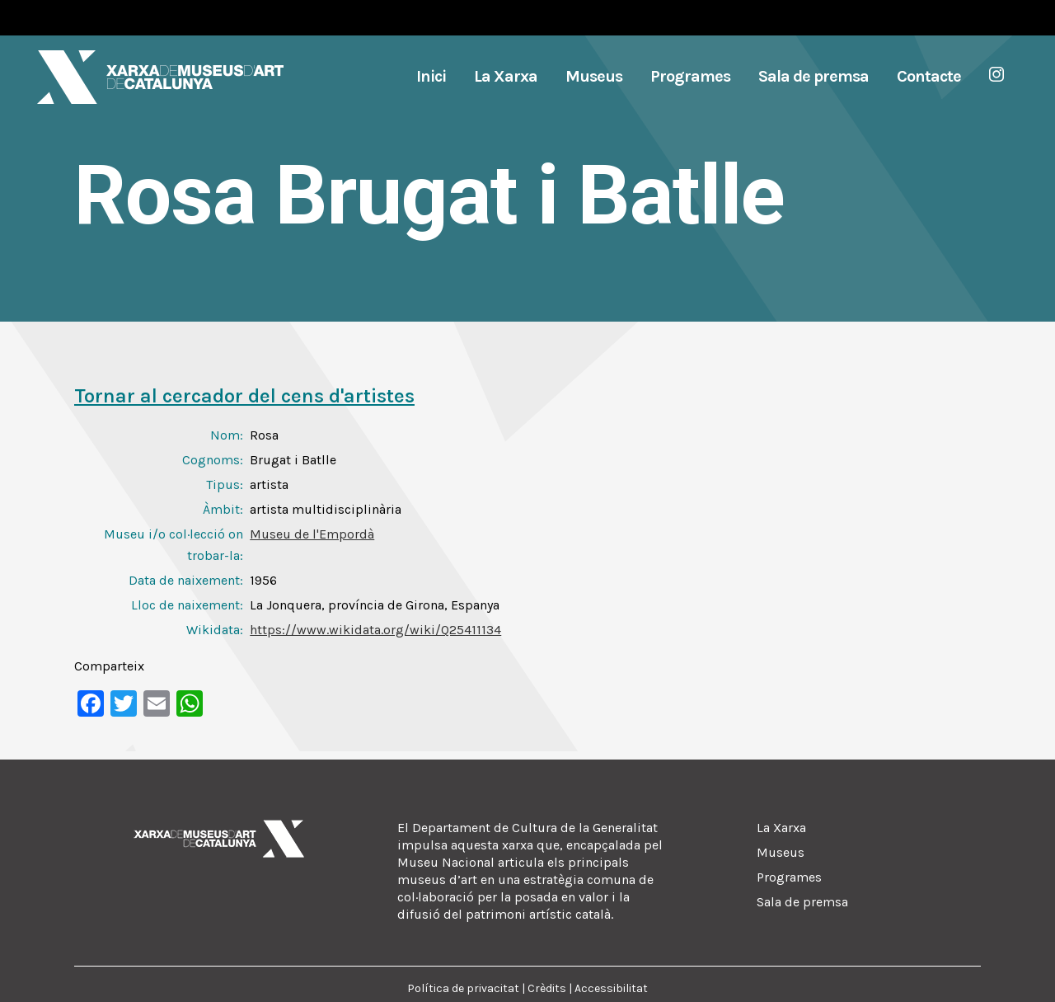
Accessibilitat (611, 988)
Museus (780, 852)
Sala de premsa (802, 902)
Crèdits (547, 988)
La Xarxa (781, 827)
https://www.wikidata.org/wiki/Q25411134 (375, 629)
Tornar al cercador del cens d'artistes (244, 395)
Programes (789, 877)
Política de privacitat (463, 988)
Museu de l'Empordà (312, 534)
